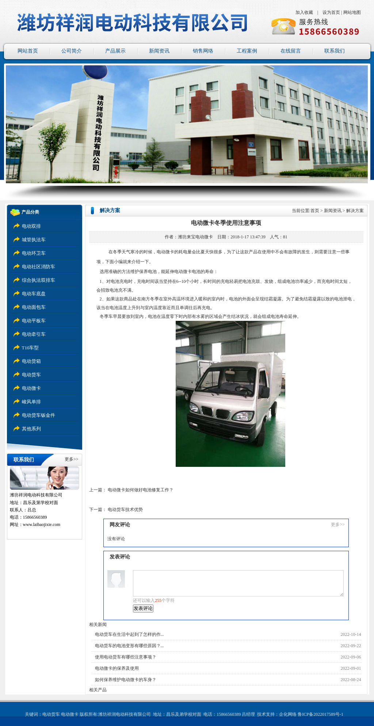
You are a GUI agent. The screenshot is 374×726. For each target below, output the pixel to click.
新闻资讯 (159, 51)
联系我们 (334, 51)
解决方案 (355, 210)
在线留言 (290, 51)
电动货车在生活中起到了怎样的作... (129, 634)
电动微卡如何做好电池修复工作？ (140, 489)
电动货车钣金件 (38, 415)
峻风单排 (31, 401)
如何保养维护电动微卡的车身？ (125, 679)
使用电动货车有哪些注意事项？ (125, 657)
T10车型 (30, 347)
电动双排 (31, 226)
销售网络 (203, 51)
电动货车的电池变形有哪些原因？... (129, 645)
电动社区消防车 (38, 266)
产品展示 (115, 51)
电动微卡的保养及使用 (117, 668)
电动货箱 (31, 361)
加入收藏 (304, 12)
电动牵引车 (34, 334)
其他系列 (31, 428)
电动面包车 (34, 307)
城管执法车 (34, 239)
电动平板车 (34, 320)
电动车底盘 (34, 293)
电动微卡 (31, 388)
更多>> (72, 459)
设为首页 (331, 12)
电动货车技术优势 (125, 509)
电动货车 (31, 374)
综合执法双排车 (38, 280)
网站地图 (352, 12)
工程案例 (247, 51)
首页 (314, 210)
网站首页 (28, 51)
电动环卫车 (34, 253)
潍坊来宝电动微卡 (195, 236)
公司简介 (71, 51)
